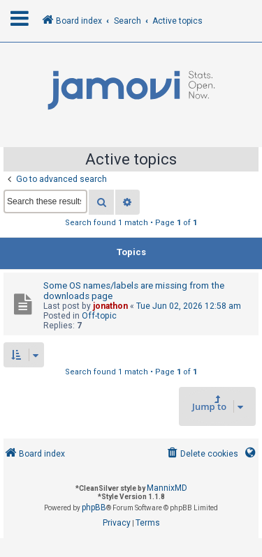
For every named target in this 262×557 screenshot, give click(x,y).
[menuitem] (201, 454)
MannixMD (167, 488)
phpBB (94, 507)
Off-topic (99, 316)
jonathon (110, 306)
